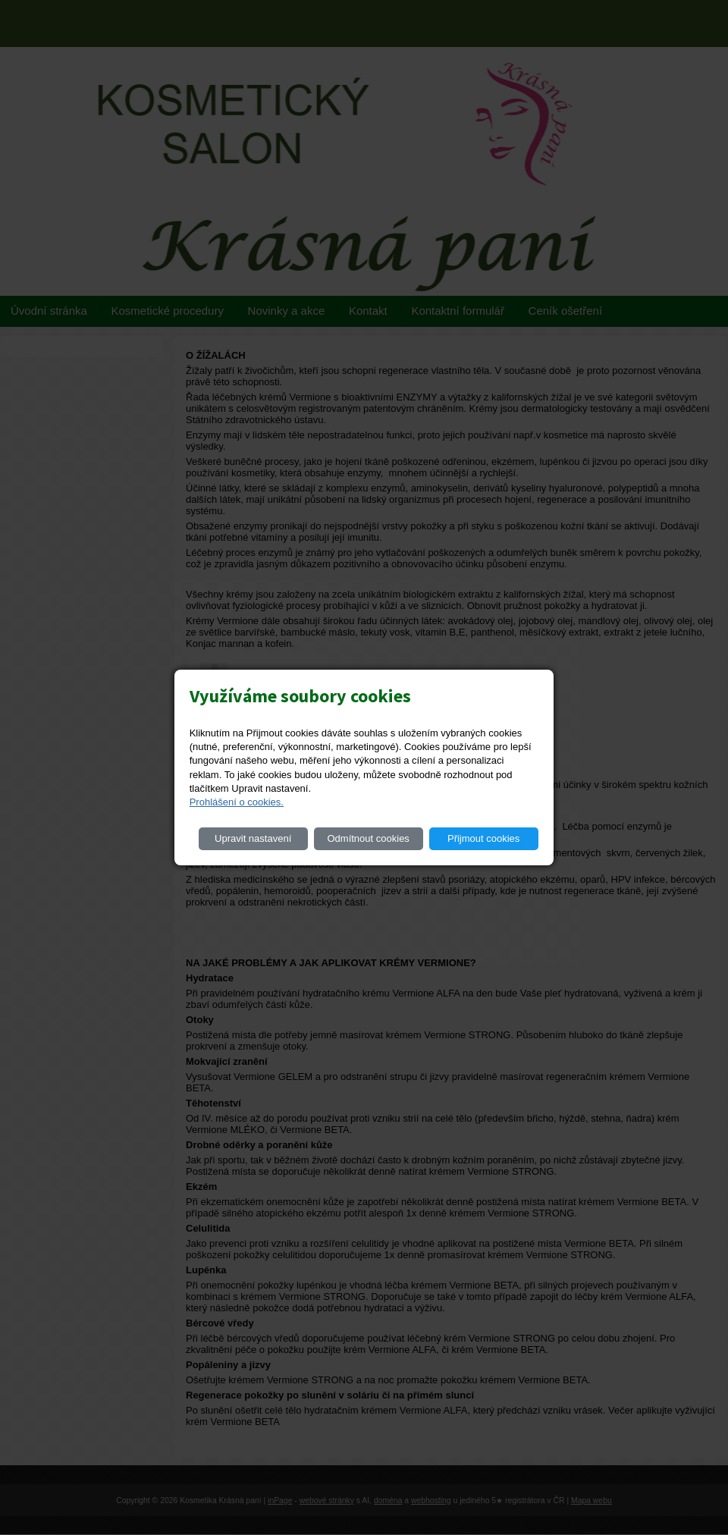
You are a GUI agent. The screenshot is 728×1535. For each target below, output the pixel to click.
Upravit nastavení (253, 838)
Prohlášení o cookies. (237, 802)
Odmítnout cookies (368, 838)
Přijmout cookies (483, 838)
